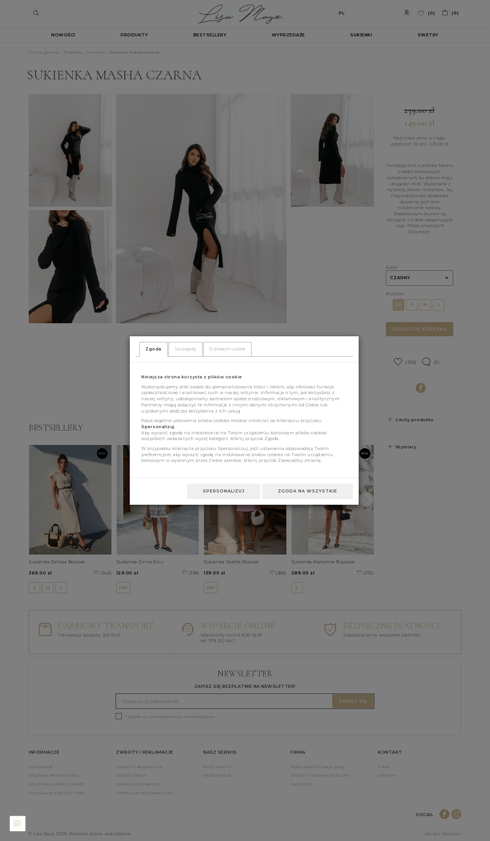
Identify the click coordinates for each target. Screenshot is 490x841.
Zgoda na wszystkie (307, 491)
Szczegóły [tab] (186, 349)
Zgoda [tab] (153, 349)
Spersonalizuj (224, 491)
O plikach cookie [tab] (227, 349)
